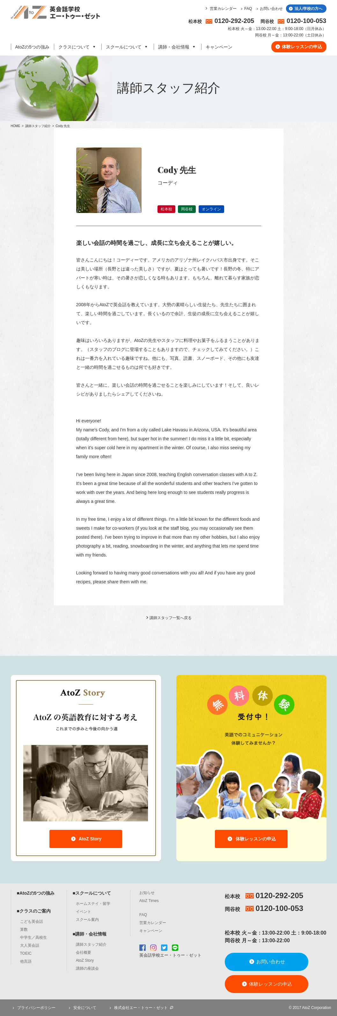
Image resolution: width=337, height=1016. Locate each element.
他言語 (26, 961)
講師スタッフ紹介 (38, 126)
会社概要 (83, 952)
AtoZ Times (149, 900)
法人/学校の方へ (305, 8)
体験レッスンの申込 (298, 46)
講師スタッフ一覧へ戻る (171, 618)
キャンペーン (219, 46)
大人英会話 (29, 945)
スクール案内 (87, 919)
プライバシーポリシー (33, 1007)
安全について (81, 1007)
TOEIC (26, 953)
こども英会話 (31, 921)
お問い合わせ (268, 8)
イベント (83, 911)
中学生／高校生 (33, 937)
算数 (24, 929)
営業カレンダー (223, 8)
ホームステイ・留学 (93, 903)
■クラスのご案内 (34, 911)
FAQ (245, 8)
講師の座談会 (87, 968)
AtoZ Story (86, 838)
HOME (15, 126)
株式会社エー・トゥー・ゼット (141, 1007)
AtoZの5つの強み (32, 46)
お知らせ (147, 893)
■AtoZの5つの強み (36, 893)
